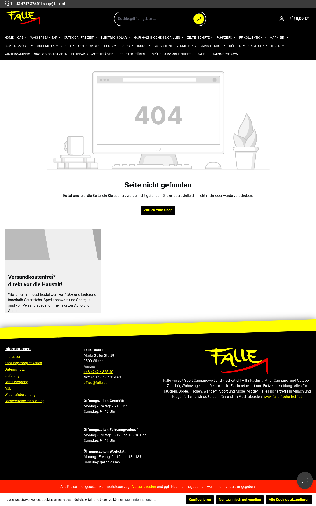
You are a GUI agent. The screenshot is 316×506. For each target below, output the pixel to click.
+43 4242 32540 (27, 4)
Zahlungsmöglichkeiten (23, 363)
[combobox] (160, 19)
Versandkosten (144, 487)
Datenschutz (15, 369)
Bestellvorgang (16, 382)
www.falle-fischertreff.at (283, 397)
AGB (8, 388)
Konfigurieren (200, 499)
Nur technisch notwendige (240, 499)
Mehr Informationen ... (141, 499)
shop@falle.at (54, 4)
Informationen (18, 348)
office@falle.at (95, 383)
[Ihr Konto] (281, 18)
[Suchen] (198, 18)
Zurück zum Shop (158, 210)
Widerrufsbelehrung (20, 395)
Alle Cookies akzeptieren (289, 499)
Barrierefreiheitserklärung (25, 401)
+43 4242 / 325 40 (98, 372)
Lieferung (12, 376)
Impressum (13, 357)
